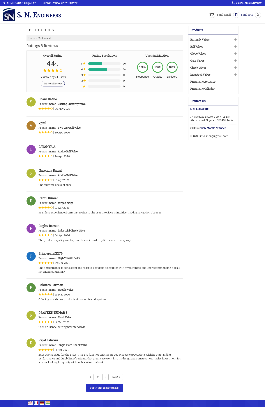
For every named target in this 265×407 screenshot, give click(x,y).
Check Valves (198, 67)
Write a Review (53, 83)
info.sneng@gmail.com (214, 136)
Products (197, 30)
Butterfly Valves (200, 39)
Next (116, 377)
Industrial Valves (200, 74)
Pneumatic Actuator (202, 81)
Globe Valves (198, 53)
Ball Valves (196, 46)
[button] (249, 3)
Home (32, 38)
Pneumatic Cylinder (202, 88)
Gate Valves (197, 60)
